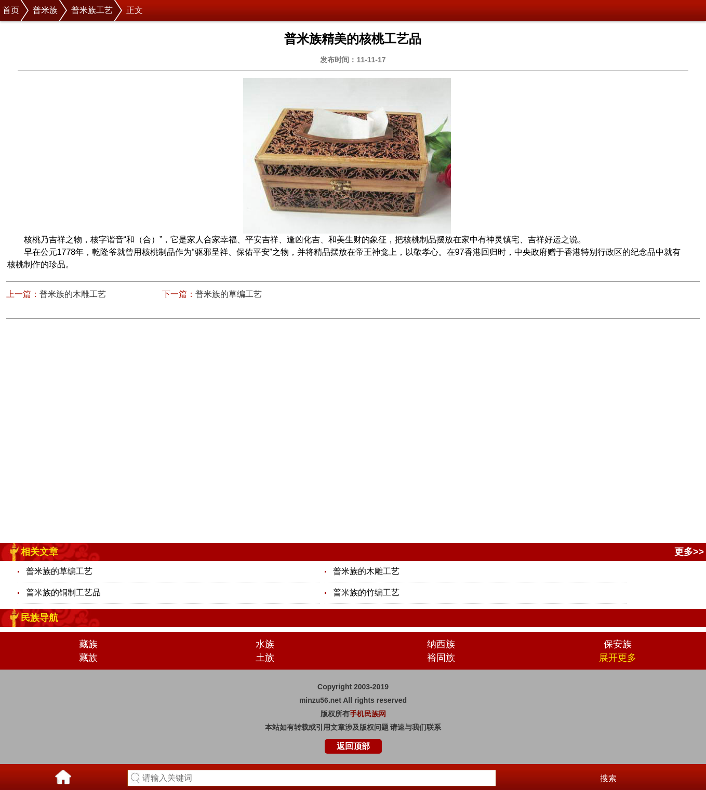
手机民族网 (368, 714)
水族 (265, 644)
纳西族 (441, 644)
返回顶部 (353, 746)
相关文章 (39, 552)
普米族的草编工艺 (228, 294)
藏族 (88, 644)
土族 (265, 657)
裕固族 (441, 657)
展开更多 (617, 657)
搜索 (608, 778)
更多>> (689, 552)
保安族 (618, 644)
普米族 (45, 10)
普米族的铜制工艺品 (63, 592)
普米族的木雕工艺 (72, 294)
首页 (11, 10)
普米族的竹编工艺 (366, 592)
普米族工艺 (92, 10)
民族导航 (39, 617)
